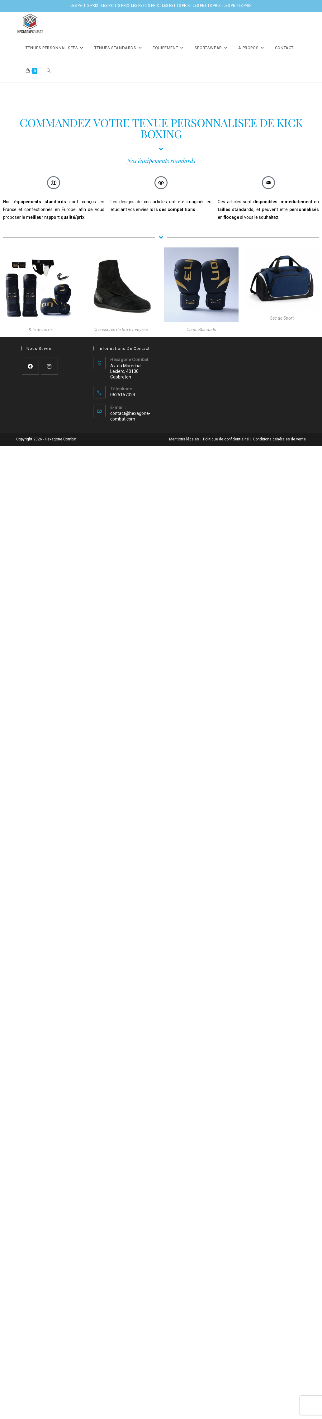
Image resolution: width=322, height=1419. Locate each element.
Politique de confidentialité (226, 439)
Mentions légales (184, 439)
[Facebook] (30, 366)
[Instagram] (49, 366)
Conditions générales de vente (279, 439)
